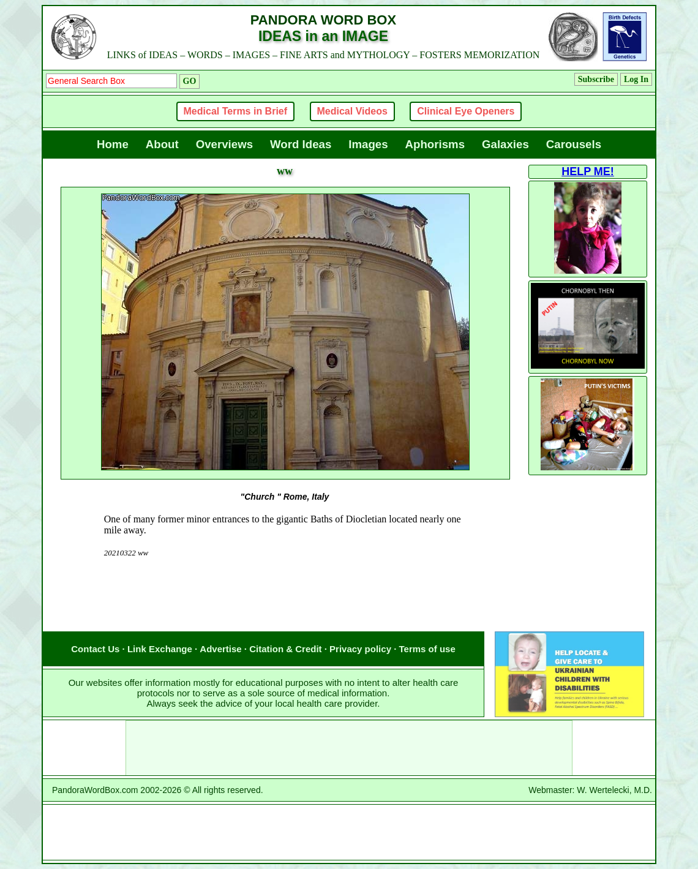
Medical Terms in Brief (236, 111)
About (162, 144)
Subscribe (596, 79)
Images (368, 144)
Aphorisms (435, 144)
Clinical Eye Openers (465, 111)
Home (113, 144)
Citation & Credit (285, 649)
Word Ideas (300, 144)
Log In (636, 79)
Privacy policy (360, 649)
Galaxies (505, 144)
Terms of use (427, 649)
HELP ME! (587, 171)
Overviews (224, 144)
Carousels (573, 144)
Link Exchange (159, 649)
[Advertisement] (284, 607)
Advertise (220, 649)
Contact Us (95, 649)
